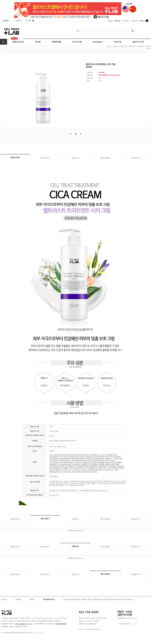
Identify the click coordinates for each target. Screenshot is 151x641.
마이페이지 (126, 21)
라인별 (115, 46)
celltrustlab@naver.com (23, 624)
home (108, 46)
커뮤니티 (19, 20)
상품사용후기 (45, 158)
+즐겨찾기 (5, 20)
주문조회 (134, 21)
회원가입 (117, 21)
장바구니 (142, 21)
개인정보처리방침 (48, 599)
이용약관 (18, 599)
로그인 (110, 21)
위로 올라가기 (135, 158)
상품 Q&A (75, 158)
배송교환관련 (105, 158)
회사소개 (4, 599)
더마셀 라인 (123, 46)
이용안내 (32, 599)
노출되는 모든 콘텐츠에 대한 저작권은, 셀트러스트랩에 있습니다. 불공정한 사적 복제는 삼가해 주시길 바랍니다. (98, 599)
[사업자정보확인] (60, 624)
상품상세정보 (15, 157)
